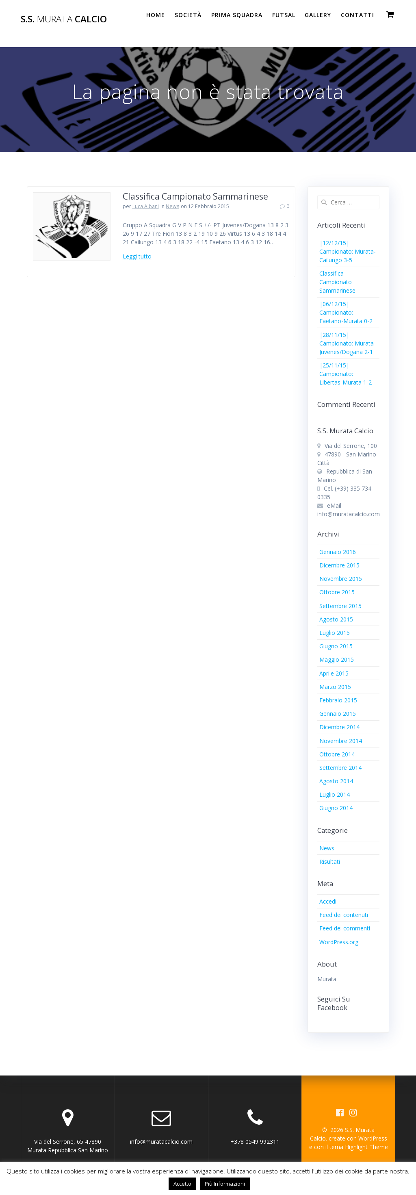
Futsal (283, 15)
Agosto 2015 (336, 619)
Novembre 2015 (340, 578)
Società (188, 15)
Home (155, 15)
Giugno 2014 (336, 808)
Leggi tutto (137, 256)
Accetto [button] (182, 1183)
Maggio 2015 (336, 659)
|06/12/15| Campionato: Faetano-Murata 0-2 (346, 312)
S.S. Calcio (64, 19)
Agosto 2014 (336, 781)
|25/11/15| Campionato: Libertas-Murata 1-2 (345, 373)
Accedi (327, 901)
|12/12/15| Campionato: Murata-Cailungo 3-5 (347, 251)
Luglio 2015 (334, 633)
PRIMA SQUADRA (236, 15)
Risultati (329, 861)
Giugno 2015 (336, 646)
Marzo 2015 (335, 687)
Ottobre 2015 (337, 592)
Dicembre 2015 (339, 565)
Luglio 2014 (334, 794)
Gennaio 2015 (337, 713)
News (172, 206)
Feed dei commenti (344, 928)
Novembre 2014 (340, 741)
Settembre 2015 (340, 606)
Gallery (318, 15)
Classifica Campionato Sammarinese (195, 196)
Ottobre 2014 (337, 754)
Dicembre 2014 (339, 727)
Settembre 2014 (340, 767)
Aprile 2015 (334, 673)
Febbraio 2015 (338, 700)
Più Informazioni (225, 1183)
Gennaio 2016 (337, 552)
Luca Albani (145, 206)
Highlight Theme (366, 1147)
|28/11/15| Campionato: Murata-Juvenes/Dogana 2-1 (347, 343)
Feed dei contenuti (343, 915)
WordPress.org (338, 942)
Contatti (357, 15)
